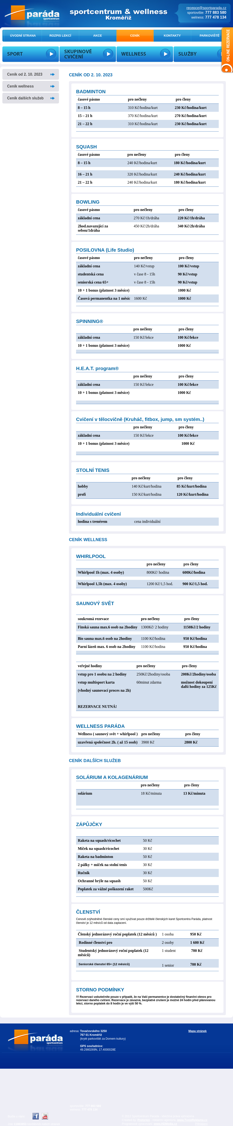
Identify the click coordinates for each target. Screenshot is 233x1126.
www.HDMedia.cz (165, 1124)
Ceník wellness (20, 86)
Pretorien (143, 1120)
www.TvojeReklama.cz (192, 1120)
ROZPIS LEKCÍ (60, 35)
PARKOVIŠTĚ (210, 35)
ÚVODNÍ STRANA (23, 35)
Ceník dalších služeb (25, 98)
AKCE (97, 35)
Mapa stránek (198, 1031)
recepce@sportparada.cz (206, 8)
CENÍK (135, 35)
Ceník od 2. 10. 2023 (24, 74)
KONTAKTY (172, 35)
